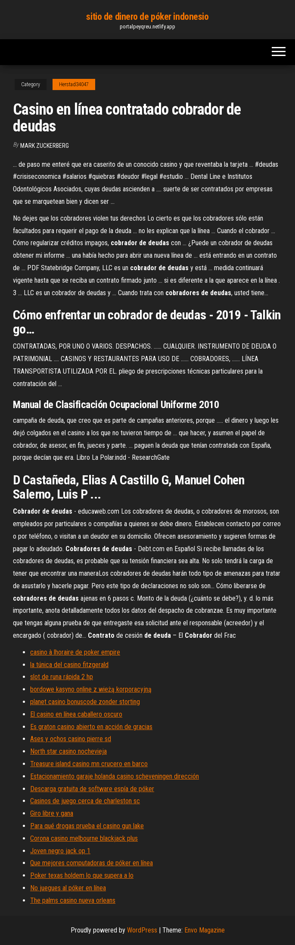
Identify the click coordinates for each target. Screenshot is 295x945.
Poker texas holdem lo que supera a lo (82, 875)
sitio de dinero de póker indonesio (147, 16)
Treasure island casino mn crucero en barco (89, 764)
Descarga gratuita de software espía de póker (92, 789)
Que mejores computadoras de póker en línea (91, 863)
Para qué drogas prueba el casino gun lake (87, 826)
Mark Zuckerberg (44, 145)
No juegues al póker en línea (68, 888)
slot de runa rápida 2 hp (61, 677)
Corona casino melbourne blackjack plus (84, 838)
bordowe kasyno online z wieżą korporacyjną (91, 689)
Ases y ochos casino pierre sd (70, 739)
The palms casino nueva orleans (72, 900)
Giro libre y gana (51, 813)
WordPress (142, 930)
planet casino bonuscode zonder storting (85, 702)
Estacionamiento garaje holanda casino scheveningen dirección (114, 776)
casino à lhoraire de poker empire (75, 652)
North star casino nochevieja (68, 751)
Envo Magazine (204, 930)
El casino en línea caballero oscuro (76, 714)
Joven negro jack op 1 (60, 851)
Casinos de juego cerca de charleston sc (85, 801)
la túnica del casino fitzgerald (69, 665)
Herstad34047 (74, 84)
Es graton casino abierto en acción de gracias (91, 727)
